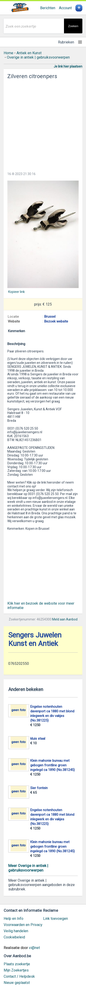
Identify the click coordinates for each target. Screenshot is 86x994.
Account (65, 8)
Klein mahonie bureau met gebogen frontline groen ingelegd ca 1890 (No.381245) (52, 765)
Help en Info (13, 918)
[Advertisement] (43, 124)
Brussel (49, 316)
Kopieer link (16, 292)
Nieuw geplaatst (17, 982)
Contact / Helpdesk (19, 976)
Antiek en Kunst (29, 53)
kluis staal (37, 738)
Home (8, 53)
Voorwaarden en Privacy (23, 925)
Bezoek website (56, 321)
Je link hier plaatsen (68, 66)
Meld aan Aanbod (65, 619)
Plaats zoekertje (17, 964)
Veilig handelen (16, 931)
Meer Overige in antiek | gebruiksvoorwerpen (28, 867)
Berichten (47, 8)
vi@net (34, 948)
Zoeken (73, 26)
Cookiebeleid (14, 937)
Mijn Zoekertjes (16, 970)
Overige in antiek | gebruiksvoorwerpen (38, 57)
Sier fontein (39, 788)
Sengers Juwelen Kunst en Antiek (34, 639)
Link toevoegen (55, 918)
